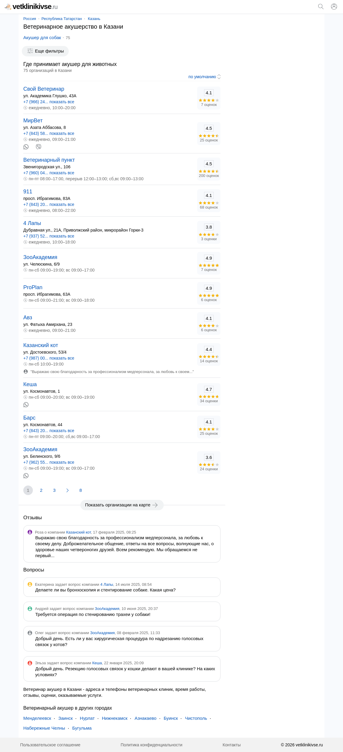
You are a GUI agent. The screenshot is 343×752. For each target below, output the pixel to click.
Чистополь (196, 718)
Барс (29, 418)
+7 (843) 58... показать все (48, 133)
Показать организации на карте (122, 504)
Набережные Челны (44, 728)
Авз (27, 317)
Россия (29, 18)
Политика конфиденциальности (152, 744)
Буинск (171, 718)
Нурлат (87, 718)
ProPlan (32, 287)
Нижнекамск (114, 718)
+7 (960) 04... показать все (48, 172)
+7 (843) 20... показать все (48, 204)
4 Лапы (32, 223)
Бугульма (82, 728)
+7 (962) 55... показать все (48, 462)
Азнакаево (145, 718)
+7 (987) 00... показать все (48, 358)
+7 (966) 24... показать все (48, 101)
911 (27, 192)
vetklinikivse (31, 6)
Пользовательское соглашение (50, 744)
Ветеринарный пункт (49, 160)
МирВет (33, 121)
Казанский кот (40, 345)
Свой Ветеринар (43, 89)
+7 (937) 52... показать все (48, 236)
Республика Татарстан (62, 18)
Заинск (65, 718)
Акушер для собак (42, 37)
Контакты (232, 744)
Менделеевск (37, 718)
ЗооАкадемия (40, 257)
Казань (94, 18)
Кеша (30, 384)
